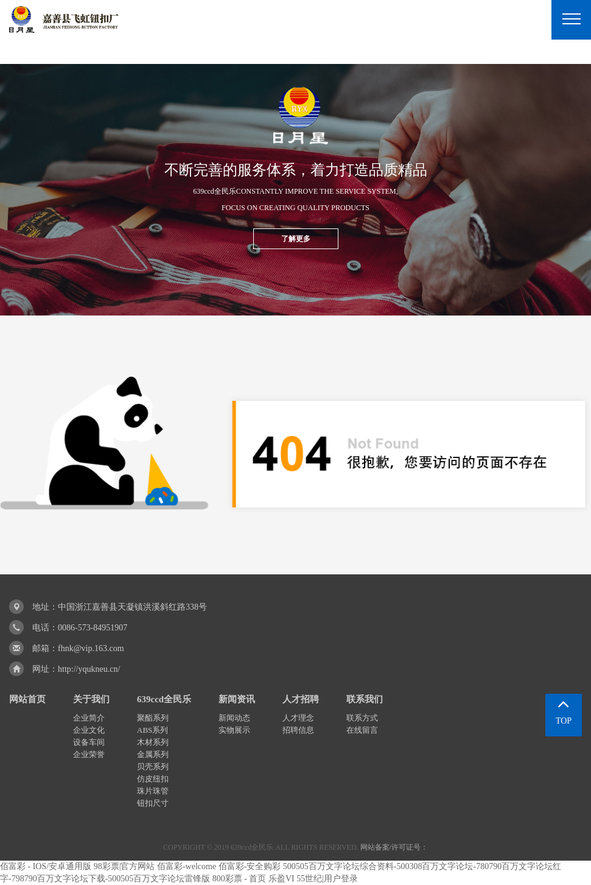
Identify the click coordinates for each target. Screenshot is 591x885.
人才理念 (298, 717)
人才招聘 (300, 699)
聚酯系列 (153, 717)
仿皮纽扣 (153, 778)
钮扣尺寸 (153, 803)
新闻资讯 (237, 699)
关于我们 (91, 699)
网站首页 (27, 699)
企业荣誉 (89, 754)
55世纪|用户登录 (327, 878)
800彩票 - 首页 (239, 878)
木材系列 (153, 742)
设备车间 (89, 742)
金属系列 (153, 754)
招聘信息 (298, 730)
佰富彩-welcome (186, 866)
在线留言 (362, 730)
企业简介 (89, 717)
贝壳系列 (153, 766)
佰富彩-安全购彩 (250, 866)
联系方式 (362, 717)
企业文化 (89, 730)
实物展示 (234, 730)
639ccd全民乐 (164, 699)
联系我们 (364, 699)
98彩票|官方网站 (124, 866)
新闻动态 (234, 717)
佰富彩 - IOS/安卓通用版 (45, 866)
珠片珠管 (153, 790)
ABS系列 (152, 730)
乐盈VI (281, 878)
